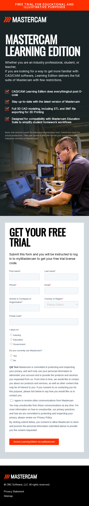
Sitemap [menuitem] (8, 496)
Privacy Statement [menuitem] (14, 491)
